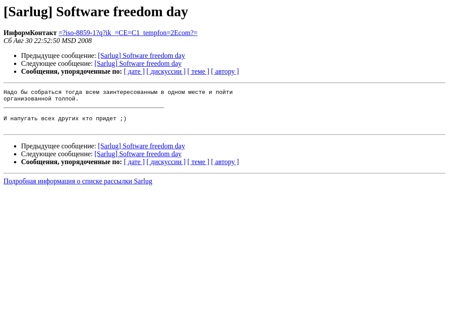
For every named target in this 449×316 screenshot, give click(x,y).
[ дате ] (134, 71)
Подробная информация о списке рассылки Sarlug (78, 189)
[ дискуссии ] (165, 71)
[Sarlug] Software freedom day (141, 55)
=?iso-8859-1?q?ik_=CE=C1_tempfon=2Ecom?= (127, 32)
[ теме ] (198, 71)
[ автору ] (225, 71)
